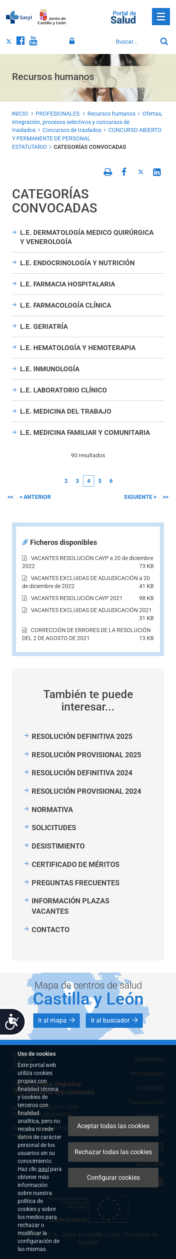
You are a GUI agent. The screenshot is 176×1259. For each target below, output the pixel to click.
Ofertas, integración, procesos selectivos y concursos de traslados (87, 121)
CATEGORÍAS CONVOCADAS (90, 147)
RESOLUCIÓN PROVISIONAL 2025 (86, 755)
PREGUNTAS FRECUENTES (75, 883)
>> (165, 497)
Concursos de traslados (71, 130)
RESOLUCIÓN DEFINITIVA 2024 (82, 773)
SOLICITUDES (54, 827)
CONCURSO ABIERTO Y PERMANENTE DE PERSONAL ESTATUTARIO (87, 138)
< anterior (35, 497)
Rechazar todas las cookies (113, 1152)
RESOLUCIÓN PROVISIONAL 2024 (86, 791)
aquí (43, 1169)
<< (10, 497)
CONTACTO (50, 929)
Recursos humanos (111, 113)
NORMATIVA (52, 809)
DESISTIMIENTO (58, 846)
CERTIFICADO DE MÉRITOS (75, 864)
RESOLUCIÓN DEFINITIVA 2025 (82, 736)
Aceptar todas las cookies (113, 1126)
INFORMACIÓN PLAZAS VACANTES (70, 906)
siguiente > (140, 497)
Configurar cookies (113, 1177)
